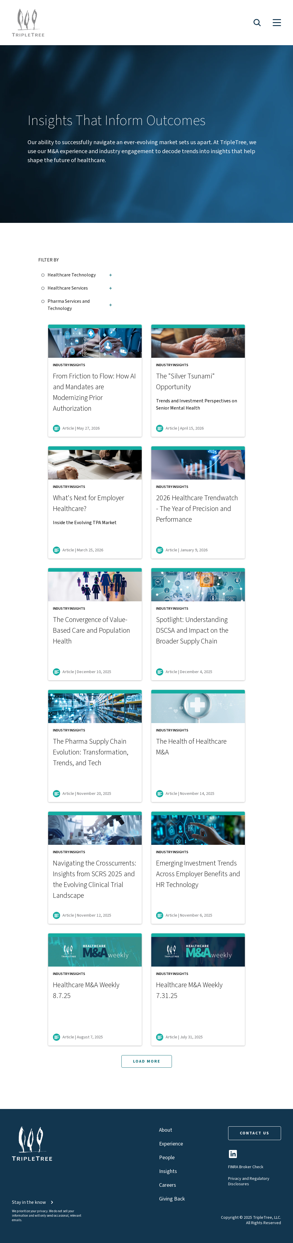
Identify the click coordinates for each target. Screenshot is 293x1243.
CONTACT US (254, 1133)
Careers (167, 1185)
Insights (168, 1171)
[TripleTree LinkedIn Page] (233, 1156)
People (167, 1157)
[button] (257, 22)
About (165, 1130)
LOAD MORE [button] (146, 1061)
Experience (171, 1144)
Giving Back (172, 1199)
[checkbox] (44, 274)
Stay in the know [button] (33, 1202)
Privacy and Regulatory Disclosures (248, 1181)
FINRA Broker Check (245, 1167)
